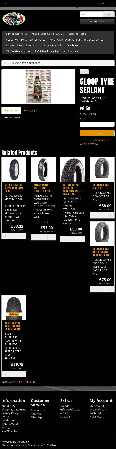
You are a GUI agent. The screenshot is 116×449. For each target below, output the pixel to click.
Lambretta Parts (16, 33)
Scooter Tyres (77, 33)
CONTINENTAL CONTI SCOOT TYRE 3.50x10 (13, 326)
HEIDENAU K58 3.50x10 (101, 186)
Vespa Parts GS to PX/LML (47, 33)
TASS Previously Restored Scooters (56, 51)
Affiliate (65, 413)
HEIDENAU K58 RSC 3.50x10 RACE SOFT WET (102, 252)
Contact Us (38, 410)
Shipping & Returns (13, 409)
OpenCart (23, 441)
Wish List (95, 413)
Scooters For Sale (51, 45)
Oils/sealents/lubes (18, 51)
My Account (97, 406)
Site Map (36, 417)
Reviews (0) (30, 110)
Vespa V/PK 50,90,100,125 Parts (25, 39)
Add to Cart (97, 133)
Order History (98, 409)
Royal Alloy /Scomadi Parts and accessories (76, 39)
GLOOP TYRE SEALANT (26, 63)
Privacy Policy (9, 413)
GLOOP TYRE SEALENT (23, 382)
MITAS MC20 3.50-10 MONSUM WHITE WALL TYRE (72, 189)
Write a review (89, 144)
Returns (36, 413)
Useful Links (9, 430)
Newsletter (97, 416)
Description (11, 110)
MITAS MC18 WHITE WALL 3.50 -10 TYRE (42, 188)
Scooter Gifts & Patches (21, 45)
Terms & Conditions (8, 418)
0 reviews (101, 140)
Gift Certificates (70, 409)
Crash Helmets (76, 45)
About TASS (8, 406)
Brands (64, 406)
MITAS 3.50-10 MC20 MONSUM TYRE (14, 188)
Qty (82, 119)
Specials (65, 416)
